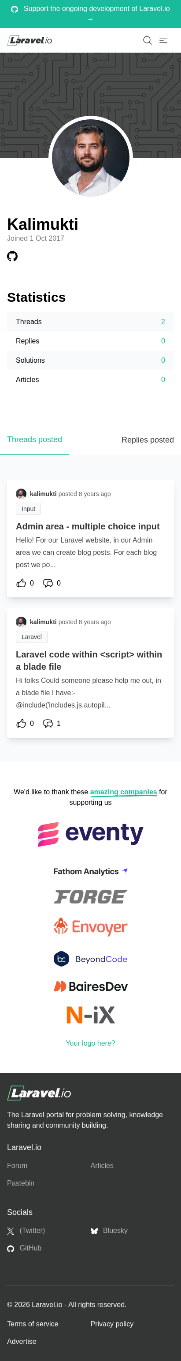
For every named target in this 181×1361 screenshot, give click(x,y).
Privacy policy (112, 1324)
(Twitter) (26, 1231)
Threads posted (34, 439)
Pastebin (20, 1183)
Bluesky (109, 1231)
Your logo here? (90, 1043)
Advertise (22, 1341)
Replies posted (148, 440)
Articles (102, 1165)
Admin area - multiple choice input (88, 526)
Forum (17, 1165)
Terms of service (32, 1324)
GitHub (24, 1248)
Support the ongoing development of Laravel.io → (90, 14)
